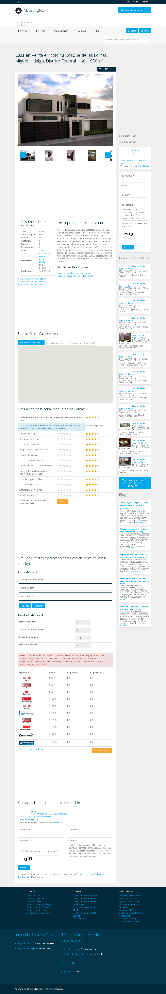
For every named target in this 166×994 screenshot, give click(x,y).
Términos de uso (89, 949)
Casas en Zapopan (127, 918)
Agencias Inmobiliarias (129, 901)
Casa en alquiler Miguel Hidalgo (32, 281)
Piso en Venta (44, 948)
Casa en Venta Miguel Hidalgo (132, 267)
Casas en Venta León (129, 921)
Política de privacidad (94, 954)
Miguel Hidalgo (42, 260)
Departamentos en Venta (38, 913)
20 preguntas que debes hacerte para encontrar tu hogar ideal (135, 555)
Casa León (124, 907)
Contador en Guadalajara (131, 895)
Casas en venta (34, 895)
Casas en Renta (80, 918)
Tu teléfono (24, 840)
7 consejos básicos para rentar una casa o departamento (134, 607)
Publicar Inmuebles (132, 10)
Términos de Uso (84, 874)
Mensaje (72, 840)
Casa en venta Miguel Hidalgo (32, 278)
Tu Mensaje (128, 204)
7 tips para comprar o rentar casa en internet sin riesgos (133, 530)
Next (108, 155)
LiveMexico (35, 811)
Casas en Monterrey (128, 904)
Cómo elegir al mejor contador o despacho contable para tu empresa (134, 505)
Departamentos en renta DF (86, 898)
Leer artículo (144, 522)
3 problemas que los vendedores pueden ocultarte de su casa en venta (135, 581)
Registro (145, 2)
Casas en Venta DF (36, 901)
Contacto (77, 971)
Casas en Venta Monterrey (39, 898)
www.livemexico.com (29, 819)
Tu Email (127, 185)
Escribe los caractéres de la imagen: (39, 851)
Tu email (72, 829)
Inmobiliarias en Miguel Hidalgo (32, 284)
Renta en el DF (126, 910)
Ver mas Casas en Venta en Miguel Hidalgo (132, 483)
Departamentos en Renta (85, 895)
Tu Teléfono (127, 195)
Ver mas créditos (102, 750)
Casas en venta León (36, 910)
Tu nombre (24, 829)
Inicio (18, 2)
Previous (23, 155)
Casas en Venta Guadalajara (40, 904)
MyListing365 (34, 10)
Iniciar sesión (132, 2)
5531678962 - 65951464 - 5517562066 (52, 814)
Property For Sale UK (44, 943)
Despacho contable (128, 898)
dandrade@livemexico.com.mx (38, 816)
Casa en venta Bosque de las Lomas (74, 273)
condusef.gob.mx (35, 749)
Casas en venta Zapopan (38, 907)
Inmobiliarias (61, 31)
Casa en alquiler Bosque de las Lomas (75, 276)
